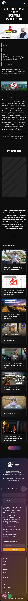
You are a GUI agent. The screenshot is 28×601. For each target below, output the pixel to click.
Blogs (4, 575)
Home (4, 561)
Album (4, 572)
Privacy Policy (7, 587)
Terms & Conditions (8, 589)
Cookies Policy (7, 592)
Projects (5, 569)
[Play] (14, 31)
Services (5, 567)
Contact (5, 577)
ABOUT (5, 564)
